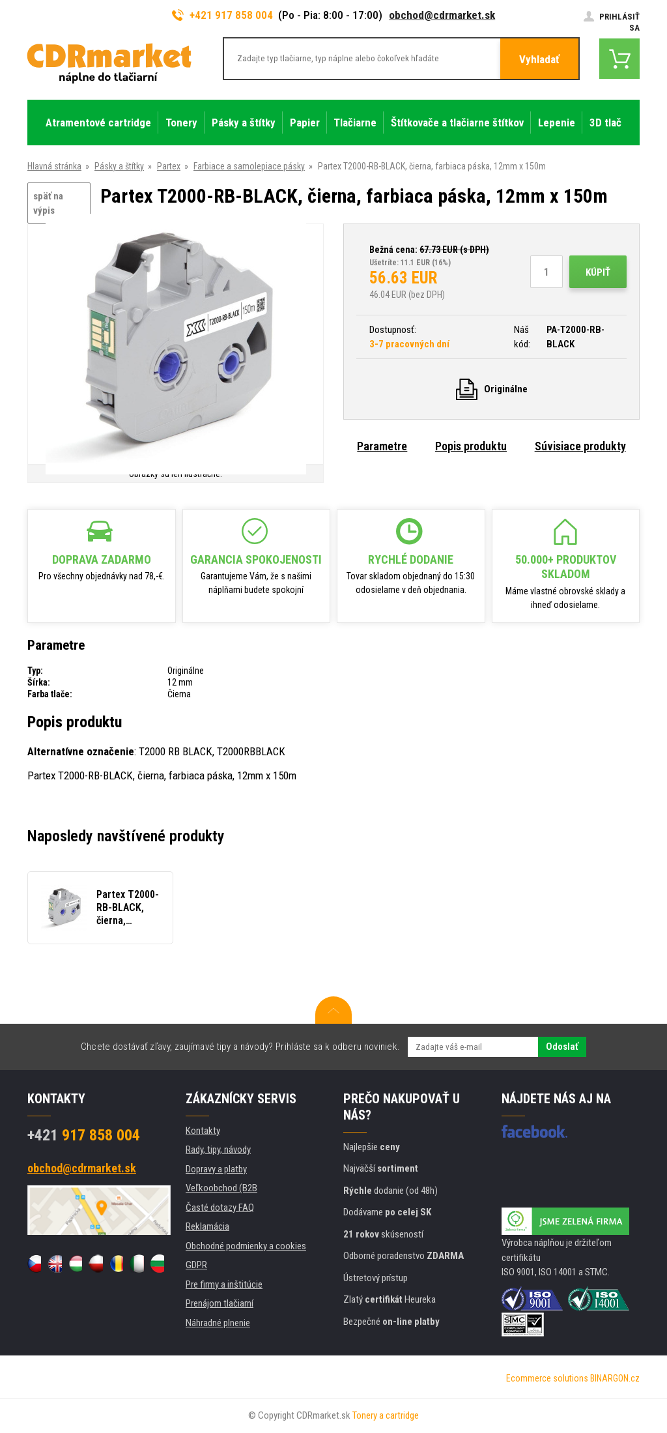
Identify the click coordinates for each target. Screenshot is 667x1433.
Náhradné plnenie (218, 1323)
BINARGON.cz (615, 1378)
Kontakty (203, 1130)
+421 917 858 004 (223, 15)
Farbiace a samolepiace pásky (249, 166)
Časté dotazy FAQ (220, 1207)
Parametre (382, 446)
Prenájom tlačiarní (219, 1303)
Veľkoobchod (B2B (221, 1188)
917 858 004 (83, 1135)
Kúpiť (598, 272)
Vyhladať (539, 59)
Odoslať (562, 1046)
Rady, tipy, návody (218, 1149)
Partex (168, 166)
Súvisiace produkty (580, 446)
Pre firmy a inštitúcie (224, 1284)
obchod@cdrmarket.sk (442, 15)
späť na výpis (48, 203)
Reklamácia (207, 1226)
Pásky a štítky (119, 166)
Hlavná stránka (54, 166)
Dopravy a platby (216, 1169)
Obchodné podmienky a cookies (246, 1246)
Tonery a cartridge (385, 1415)
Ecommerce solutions (547, 1378)
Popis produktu (471, 446)
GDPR (196, 1265)
